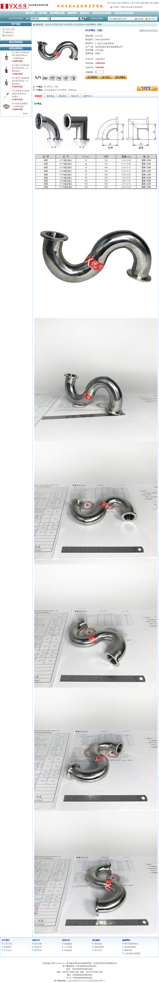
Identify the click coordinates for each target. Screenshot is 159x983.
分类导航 (42, 13)
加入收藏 (154, 3)
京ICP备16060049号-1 (95, 981)
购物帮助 (72, 13)
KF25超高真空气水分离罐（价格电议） (61, 90)
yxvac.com (60, 963)
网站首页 (30, 13)
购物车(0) (9, 32)
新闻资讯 (84, 13)
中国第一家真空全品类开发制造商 (127, 8)
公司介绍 (8, 944)
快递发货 (68, 950)
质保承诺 (98, 944)
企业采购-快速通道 (124, 13)
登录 (119, 3)
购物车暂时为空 (119, 19)
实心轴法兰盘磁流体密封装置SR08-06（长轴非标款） (20, 55)
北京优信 (80, 24)
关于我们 (6, 940)
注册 (7, 29)
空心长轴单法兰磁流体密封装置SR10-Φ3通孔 (20, 94)
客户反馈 (135, 3)
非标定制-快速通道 (101, 13)
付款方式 (36, 940)
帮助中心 (126, 3)
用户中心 (152, 19)
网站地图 (145, 3)
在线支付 (38, 947)
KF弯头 (69, 24)
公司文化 (8, 950)
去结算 (140, 19)
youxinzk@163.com (76, 981)
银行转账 (38, 944)
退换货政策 (99, 947)
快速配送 (68, 944)
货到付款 (38, 950)
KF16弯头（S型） (52, 87)
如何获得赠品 (130, 947)
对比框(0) (9, 35)
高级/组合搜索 (97, 18)
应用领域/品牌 (57, 13)
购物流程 (128, 950)
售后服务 (96, 940)
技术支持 (98, 950)
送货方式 (66, 940)
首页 (47, 24)
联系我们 (8, 947)
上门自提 (68, 947)
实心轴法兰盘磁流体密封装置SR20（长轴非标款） (20, 81)
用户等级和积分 (131, 944)
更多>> (26, 114)
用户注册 (111, 3)
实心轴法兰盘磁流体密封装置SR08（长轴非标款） (20, 68)
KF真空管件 (58, 24)
